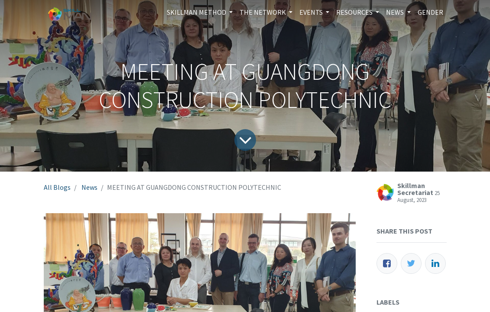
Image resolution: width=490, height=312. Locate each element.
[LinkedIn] (435, 263)
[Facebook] (386, 263)
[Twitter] (411, 263)
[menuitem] (430, 12)
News (89, 187)
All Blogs (57, 187)
